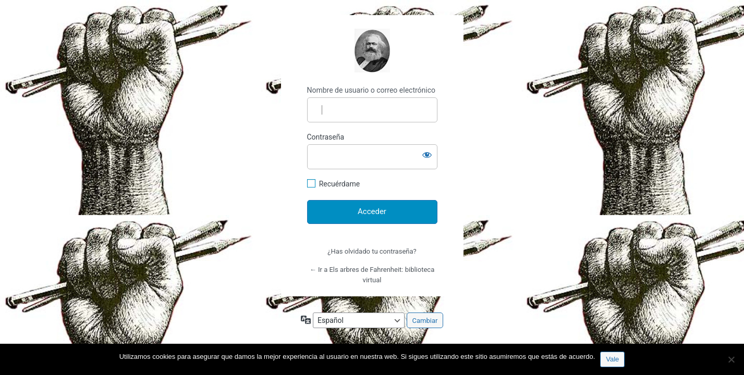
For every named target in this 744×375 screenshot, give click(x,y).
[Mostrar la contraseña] (427, 154)
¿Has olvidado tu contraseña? (371, 251)
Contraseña (326, 137)
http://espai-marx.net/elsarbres (372, 50)
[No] (731, 359)
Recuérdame (339, 184)
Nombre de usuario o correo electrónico (371, 90)
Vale (612, 359)
